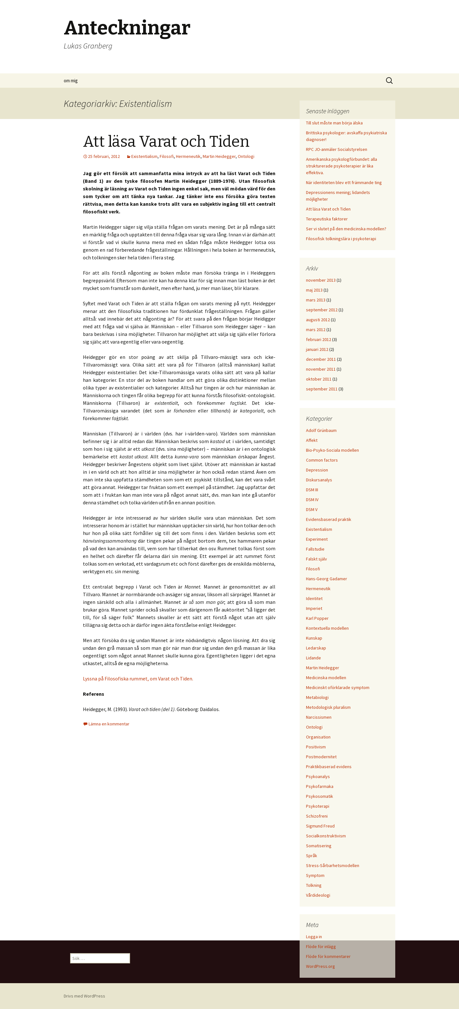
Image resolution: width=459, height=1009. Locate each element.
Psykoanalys (318, 776)
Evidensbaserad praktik (328, 519)
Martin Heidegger (219, 156)
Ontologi (246, 156)
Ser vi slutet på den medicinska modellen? (346, 229)
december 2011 (321, 359)
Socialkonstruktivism (326, 836)
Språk (311, 855)
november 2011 (321, 369)
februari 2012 (318, 339)
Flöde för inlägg (321, 946)
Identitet (314, 598)
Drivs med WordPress (84, 996)
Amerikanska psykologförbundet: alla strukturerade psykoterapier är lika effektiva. (341, 165)
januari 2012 (317, 349)
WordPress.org (320, 966)
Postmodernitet (321, 757)
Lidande (313, 658)
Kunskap (314, 638)
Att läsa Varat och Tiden (166, 141)
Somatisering (319, 846)
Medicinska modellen (326, 677)
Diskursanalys (319, 480)
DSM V (311, 509)
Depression (317, 470)
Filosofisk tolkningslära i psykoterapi (341, 238)
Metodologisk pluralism (328, 707)
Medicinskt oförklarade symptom (337, 687)
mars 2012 (315, 329)
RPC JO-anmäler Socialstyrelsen (336, 149)
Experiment (317, 539)
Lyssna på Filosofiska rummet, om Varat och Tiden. (138, 678)
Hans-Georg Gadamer (326, 579)
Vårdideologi (318, 895)
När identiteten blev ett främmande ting (344, 182)
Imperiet (314, 608)
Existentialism (144, 156)
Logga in (314, 936)
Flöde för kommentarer (328, 956)
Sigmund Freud (320, 826)
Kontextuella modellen (327, 628)
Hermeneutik (188, 156)
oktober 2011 (319, 379)
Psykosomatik (319, 796)
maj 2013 (314, 290)
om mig (71, 81)
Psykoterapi (317, 806)
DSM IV (312, 499)
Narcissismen (319, 717)
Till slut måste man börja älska (334, 123)
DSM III (312, 490)
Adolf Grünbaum (321, 430)
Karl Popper (317, 618)
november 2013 (321, 280)
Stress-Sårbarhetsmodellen (332, 865)
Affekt (311, 440)
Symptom (315, 875)
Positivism (316, 747)
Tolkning (314, 885)
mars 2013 (315, 300)
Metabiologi (317, 697)
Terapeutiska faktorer (327, 219)
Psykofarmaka (319, 786)
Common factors (322, 460)
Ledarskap (316, 648)
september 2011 (322, 389)
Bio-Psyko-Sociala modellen (332, 450)
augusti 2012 (318, 320)
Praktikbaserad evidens (329, 766)
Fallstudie (315, 549)
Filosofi (167, 156)
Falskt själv (316, 559)
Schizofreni (317, 816)
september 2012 (322, 310)
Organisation (318, 737)
